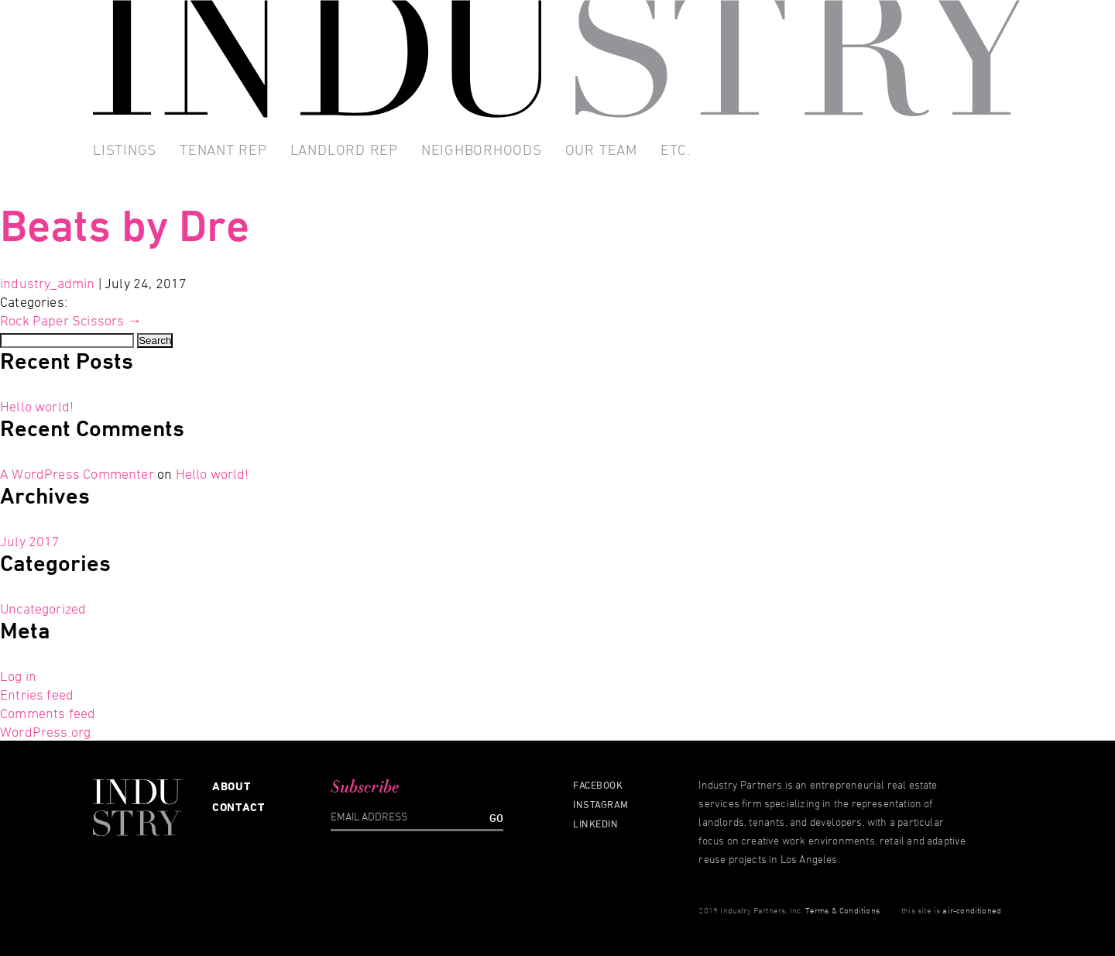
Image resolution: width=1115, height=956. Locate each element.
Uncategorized (43, 608)
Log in (18, 675)
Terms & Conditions (842, 910)
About (232, 786)
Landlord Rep (344, 150)
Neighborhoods (481, 150)
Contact (238, 806)
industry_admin (47, 283)
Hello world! (37, 406)
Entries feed (37, 694)
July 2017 (30, 540)
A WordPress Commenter (77, 473)
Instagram (601, 804)
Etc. (675, 150)
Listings (124, 150)
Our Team (601, 150)
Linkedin (595, 823)
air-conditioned (971, 910)
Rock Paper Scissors (71, 320)
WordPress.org (45, 731)
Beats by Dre (124, 225)
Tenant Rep (223, 150)
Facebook (598, 785)
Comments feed (47, 712)
